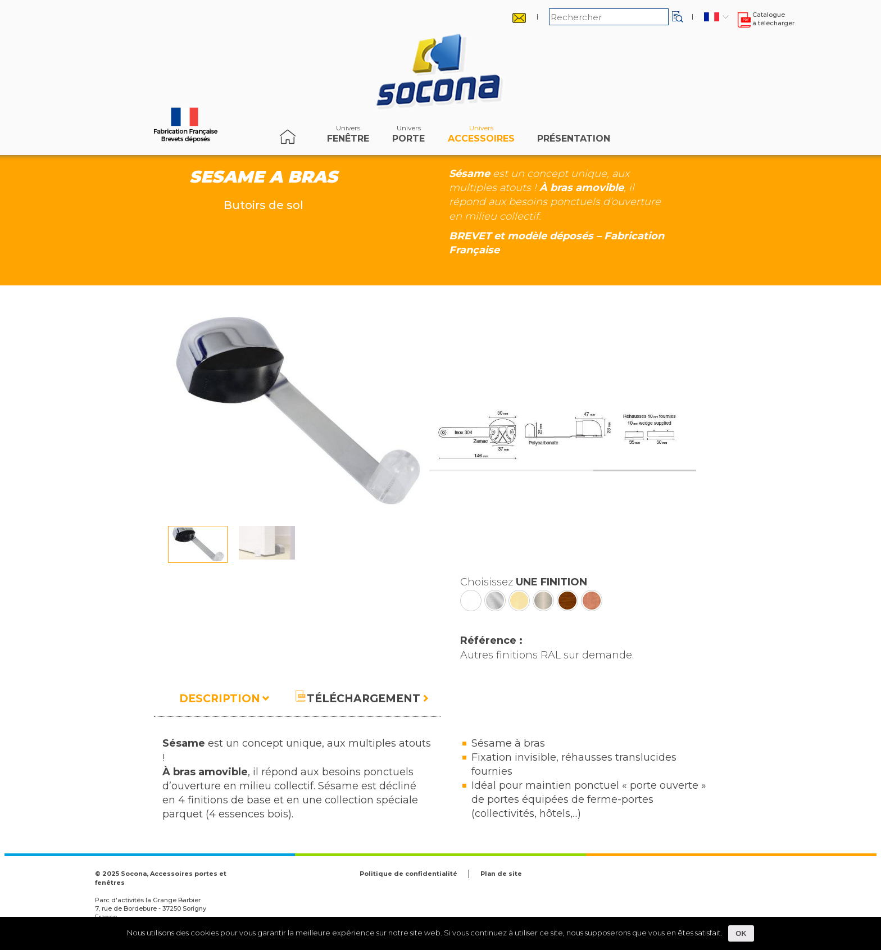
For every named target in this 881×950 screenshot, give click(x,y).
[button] (678, 16)
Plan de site (501, 874)
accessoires (481, 136)
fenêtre (348, 136)
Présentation (573, 136)
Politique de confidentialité (408, 874)
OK (741, 933)
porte (408, 136)
